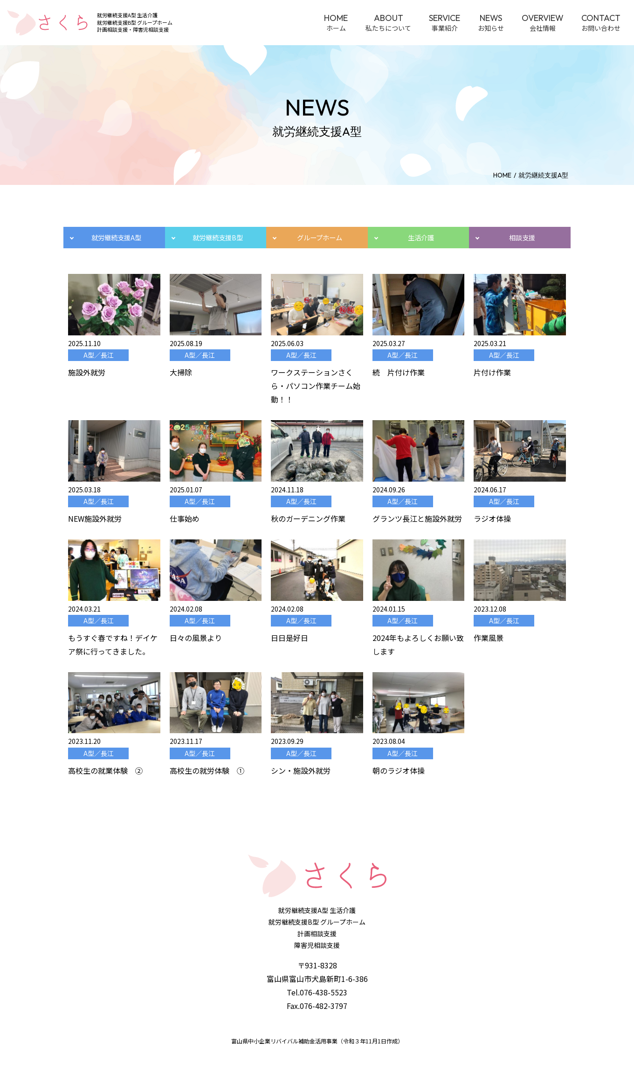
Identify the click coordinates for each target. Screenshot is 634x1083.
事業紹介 (444, 23)
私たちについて (388, 23)
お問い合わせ (600, 23)
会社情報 (543, 23)
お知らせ (491, 23)
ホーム (336, 23)
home (502, 175)
